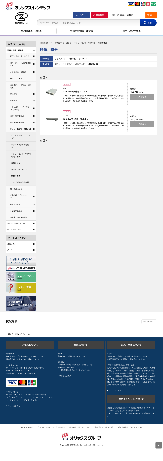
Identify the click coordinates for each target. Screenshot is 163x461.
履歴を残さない (148, 321)
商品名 (70, 64)
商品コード (59, 64)
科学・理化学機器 (132, 31)
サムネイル (83, 59)
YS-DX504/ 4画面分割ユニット (76, 119)
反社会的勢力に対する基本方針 (130, 427)
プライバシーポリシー (45, 427)
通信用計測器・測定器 (81, 31)
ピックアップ (60, 59)
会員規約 (61, 427)
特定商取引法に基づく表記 (80, 427)
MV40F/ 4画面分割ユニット (75, 92)
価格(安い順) (80, 64)
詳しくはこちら (14, 406)
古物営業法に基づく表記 (104, 427)
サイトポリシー (26, 427)
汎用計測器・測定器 (31, 31)
